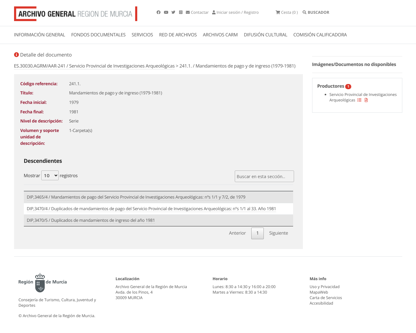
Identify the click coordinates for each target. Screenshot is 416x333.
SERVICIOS (142, 35)
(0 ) (287, 12)
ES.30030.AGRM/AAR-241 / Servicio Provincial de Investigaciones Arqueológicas (94, 66)
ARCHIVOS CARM (220, 35)
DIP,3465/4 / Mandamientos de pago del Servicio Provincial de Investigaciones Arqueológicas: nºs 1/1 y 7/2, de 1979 (136, 197)
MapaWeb (319, 292)
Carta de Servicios (326, 297)
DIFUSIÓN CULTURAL (265, 35)
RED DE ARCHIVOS (178, 35)
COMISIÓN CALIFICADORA (320, 35)
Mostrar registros (51, 175)
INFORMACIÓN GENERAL (39, 35)
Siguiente (278, 233)
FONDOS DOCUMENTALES (98, 35)
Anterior (237, 233)
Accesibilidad (321, 303)
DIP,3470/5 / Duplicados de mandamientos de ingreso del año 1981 (91, 220)
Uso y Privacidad (325, 286)
